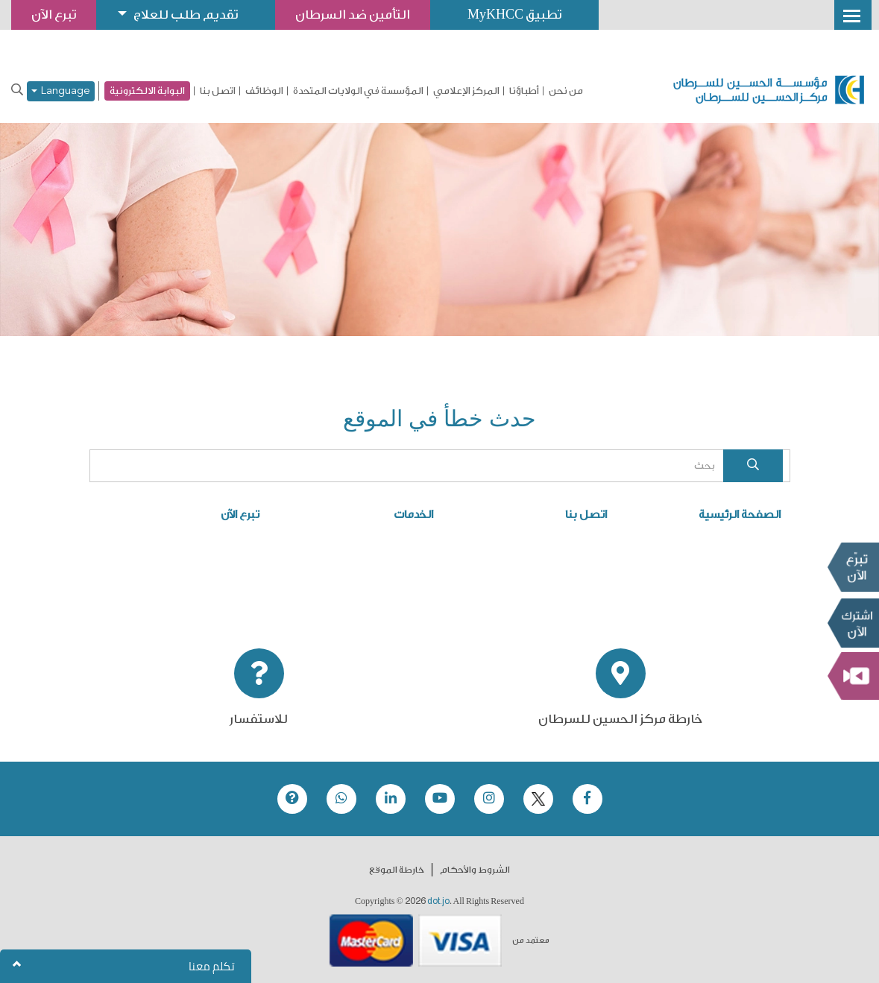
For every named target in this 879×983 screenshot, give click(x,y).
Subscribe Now (853, 622)
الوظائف (264, 90)
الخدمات (413, 514)
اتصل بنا (218, 90)
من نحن (566, 90)
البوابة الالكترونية (147, 90)
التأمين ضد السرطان (352, 14)
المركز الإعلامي (466, 90)
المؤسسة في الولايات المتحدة (358, 90)
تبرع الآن (853, 566)
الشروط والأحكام (475, 870)
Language (60, 91)
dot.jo (438, 901)
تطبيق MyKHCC (514, 14)
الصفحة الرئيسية (740, 514)
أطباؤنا (524, 90)
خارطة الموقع (396, 870)
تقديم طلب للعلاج (185, 14)
